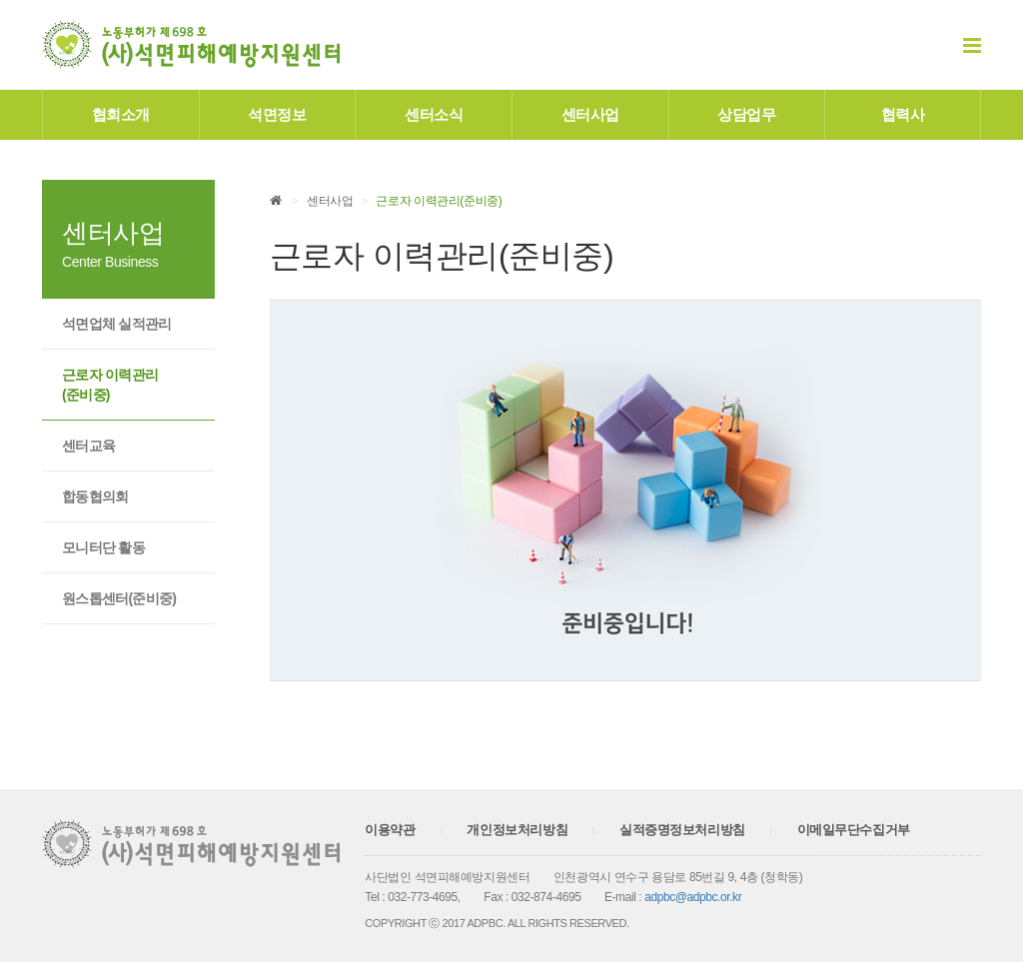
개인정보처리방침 (517, 829)
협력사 (903, 114)
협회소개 (121, 114)
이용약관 (390, 829)
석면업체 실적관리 (117, 324)
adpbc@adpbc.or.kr (692, 897)
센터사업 (590, 114)
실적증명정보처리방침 (682, 829)
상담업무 (746, 114)
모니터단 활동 (103, 547)
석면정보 (277, 114)
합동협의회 (95, 496)
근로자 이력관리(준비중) (110, 385)
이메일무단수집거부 (853, 829)
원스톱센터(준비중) (119, 598)
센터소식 (434, 114)
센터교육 (88, 446)
